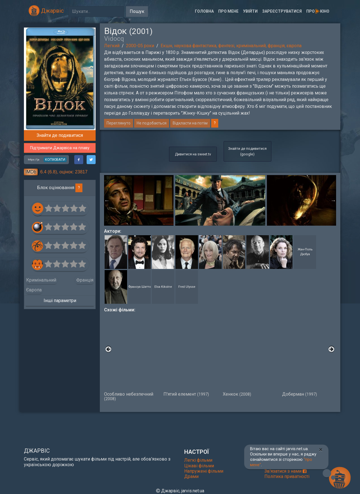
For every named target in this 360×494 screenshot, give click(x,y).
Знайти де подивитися (60, 135)
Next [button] (333, 200)
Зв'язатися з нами (285, 471)
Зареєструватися (282, 11)
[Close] (321, 449)
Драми (191, 476)
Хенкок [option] (249, 354)
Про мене (228, 11)
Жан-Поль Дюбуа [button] (305, 252)
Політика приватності (286, 476)
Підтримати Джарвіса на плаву (59, 148)
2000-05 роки (140, 45)
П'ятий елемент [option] (190, 354)
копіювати (55, 159)
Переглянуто (118, 123)
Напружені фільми (203, 471)
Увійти (250, 11)
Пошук (137, 11)
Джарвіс (46, 10)
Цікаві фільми (199, 465)
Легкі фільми (198, 460)
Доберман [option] (309, 354)
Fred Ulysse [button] (186, 286)
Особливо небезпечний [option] (131, 357)
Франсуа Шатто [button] (139, 286)
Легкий (112, 45)
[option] (220, 200)
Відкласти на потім (190, 123)
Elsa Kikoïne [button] (163, 286)
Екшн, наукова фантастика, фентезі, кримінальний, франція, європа (231, 45)
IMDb (31, 171)
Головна (204, 11)
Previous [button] (107, 200)
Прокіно (317, 11)
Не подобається (151, 123)
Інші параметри (60, 300)
